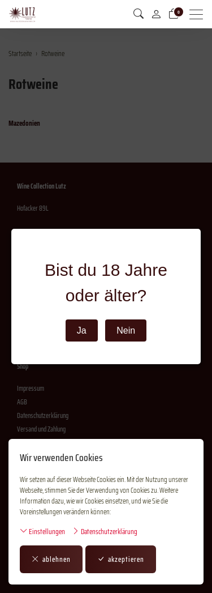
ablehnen (51, 559)
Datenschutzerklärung (104, 531)
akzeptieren (120, 559)
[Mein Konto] (156, 14)
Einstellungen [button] (42, 531)
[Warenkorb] (173, 14)
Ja (81, 330)
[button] (138, 14)
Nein (125, 330)
